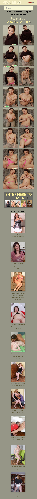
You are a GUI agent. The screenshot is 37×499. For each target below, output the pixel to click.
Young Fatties (18, 21)
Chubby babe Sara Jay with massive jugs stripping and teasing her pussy (18, 296)
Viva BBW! (12, 2)
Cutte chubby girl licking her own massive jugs (18, 236)
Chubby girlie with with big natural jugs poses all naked (18, 327)
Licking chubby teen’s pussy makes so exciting (18, 356)
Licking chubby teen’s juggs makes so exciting (18, 384)
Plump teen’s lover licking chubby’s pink (18, 411)
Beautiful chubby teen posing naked (18, 468)
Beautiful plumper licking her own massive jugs (18, 266)
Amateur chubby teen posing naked (18, 495)
